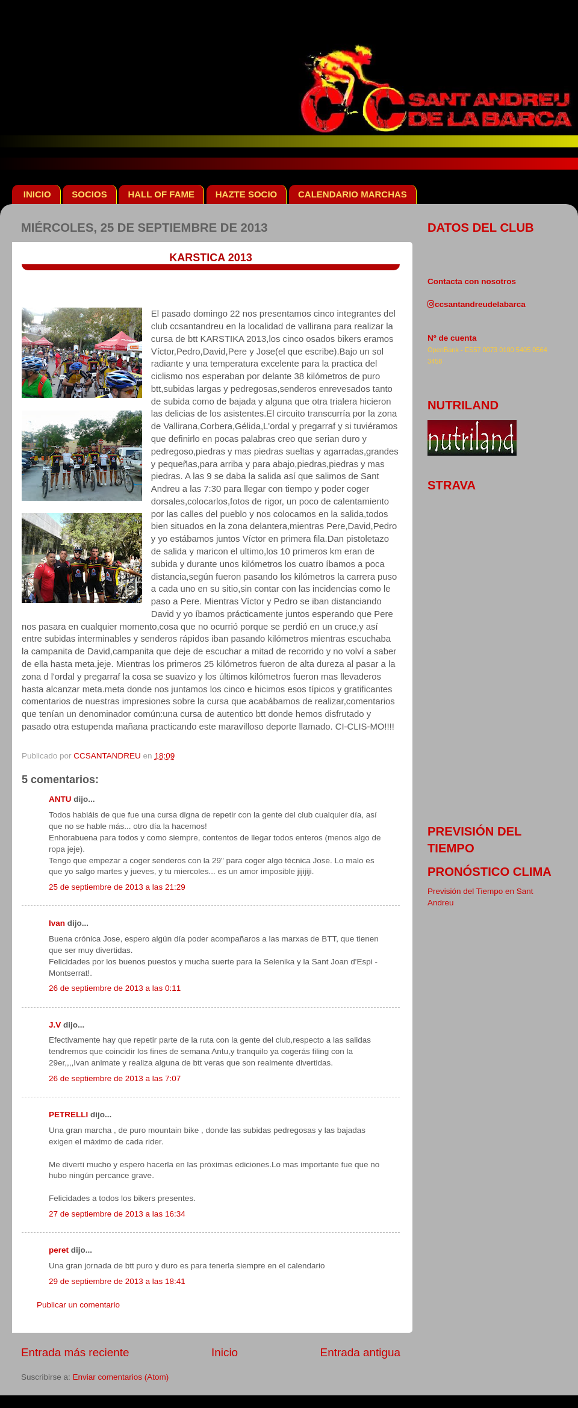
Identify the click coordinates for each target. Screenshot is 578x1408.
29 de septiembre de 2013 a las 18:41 (117, 1281)
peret (59, 1249)
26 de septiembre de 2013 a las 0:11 (115, 988)
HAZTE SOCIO (247, 194)
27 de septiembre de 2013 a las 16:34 (117, 1213)
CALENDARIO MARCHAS (352, 194)
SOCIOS (89, 194)
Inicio (224, 1352)
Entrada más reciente (75, 1352)
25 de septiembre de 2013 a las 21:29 (117, 887)
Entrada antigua (360, 1352)
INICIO (37, 194)
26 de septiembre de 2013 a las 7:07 (115, 1078)
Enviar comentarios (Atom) (121, 1377)
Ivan (57, 923)
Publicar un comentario (78, 1304)
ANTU (60, 799)
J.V (55, 1024)
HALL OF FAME (161, 194)
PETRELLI (68, 1114)
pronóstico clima (489, 871)
